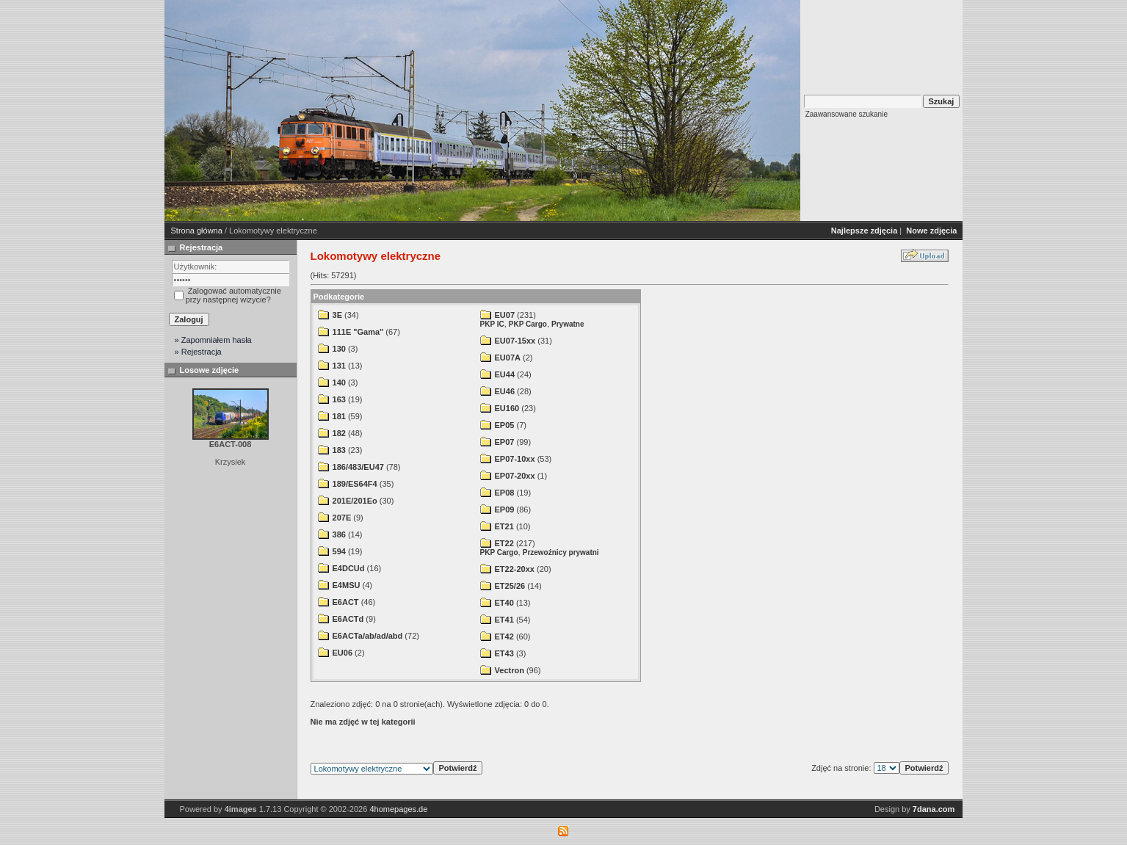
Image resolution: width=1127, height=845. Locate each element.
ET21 (504, 526)
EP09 (505, 509)
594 (339, 551)
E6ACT (346, 602)
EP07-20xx (515, 475)
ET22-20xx (514, 569)
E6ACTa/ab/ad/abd (368, 635)
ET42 (504, 636)
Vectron (509, 670)
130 (339, 348)
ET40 (504, 602)
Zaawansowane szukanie (846, 114)
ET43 (504, 653)
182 (339, 433)
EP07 (505, 442)
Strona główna (196, 230)
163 (339, 399)
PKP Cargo (528, 324)
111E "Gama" (358, 331)
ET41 (504, 619)
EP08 (505, 492)
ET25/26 (510, 585)
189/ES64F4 (355, 483)
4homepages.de (398, 809)
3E (337, 315)
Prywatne (567, 324)
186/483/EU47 (358, 467)
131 (339, 365)
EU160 (507, 408)
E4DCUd (349, 568)
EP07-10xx (515, 458)
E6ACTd (348, 618)
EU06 (343, 652)
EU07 (505, 315)
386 (339, 534)
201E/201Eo (355, 500)
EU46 (505, 391)
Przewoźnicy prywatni (561, 552)
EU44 (505, 374)
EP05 (505, 425)
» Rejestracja (198, 351)
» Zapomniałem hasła (213, 340)
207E (342, 517)
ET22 (504, 543)
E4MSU (346, 585)
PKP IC (492, 324)
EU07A (508, 357)
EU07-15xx (515, 340)
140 (339, 382)
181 (339, 416)
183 (339, 450)
